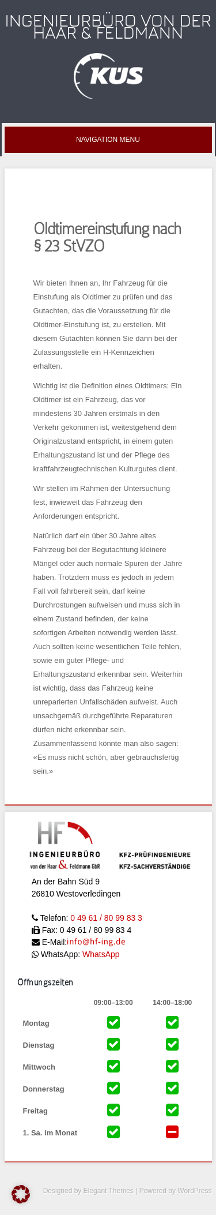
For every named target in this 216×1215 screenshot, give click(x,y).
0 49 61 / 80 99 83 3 (106, 917)
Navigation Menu (108, 140)
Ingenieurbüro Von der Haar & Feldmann (108, 26)
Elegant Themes (109, 1191)
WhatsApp (101, 954)
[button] (20, 1194)
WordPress (194, 1191)
